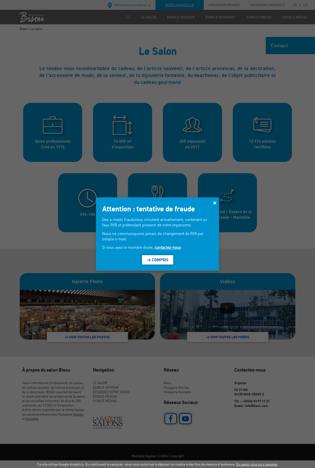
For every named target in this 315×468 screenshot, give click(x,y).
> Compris (157, 259)
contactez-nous (168, 247)
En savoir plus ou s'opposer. (257, 464)
